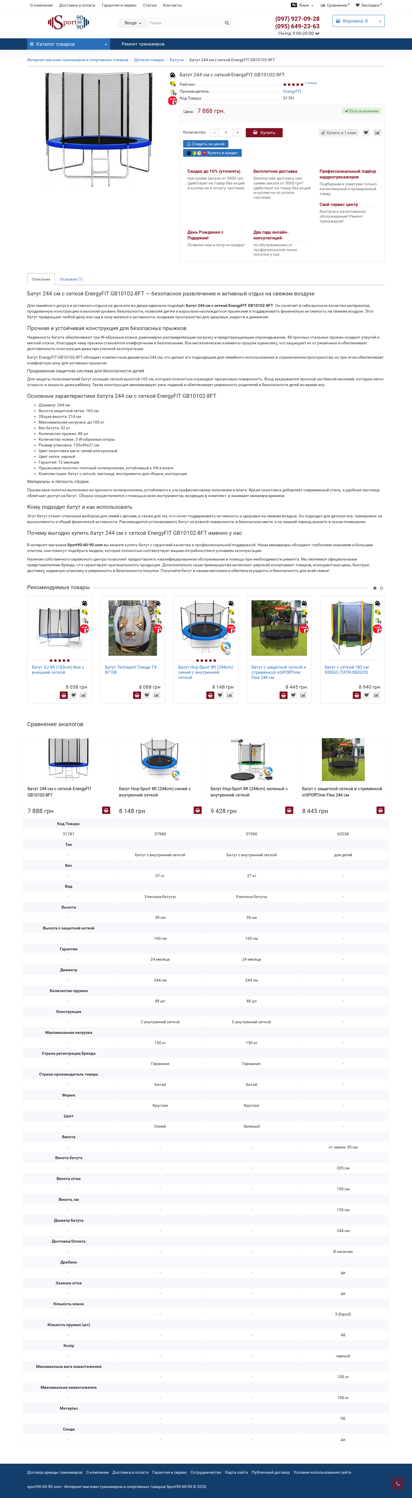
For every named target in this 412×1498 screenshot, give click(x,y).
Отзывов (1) (71, 279)
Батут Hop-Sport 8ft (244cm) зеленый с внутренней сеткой (249, 792)
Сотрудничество (206, 1472)
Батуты (177, 59)
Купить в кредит (212, 152)
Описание (41, 279)
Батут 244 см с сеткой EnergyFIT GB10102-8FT (59, 792)
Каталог (68, 42)
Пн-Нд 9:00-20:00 (299, 33)
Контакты (172, 5)
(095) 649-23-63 (297, 26)
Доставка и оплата (77, 5)
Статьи (150, 5)
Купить (264, 132)
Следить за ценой (206, 144)
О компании (41, 5)
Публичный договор (271, 1472)
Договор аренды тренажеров (54, 1472)
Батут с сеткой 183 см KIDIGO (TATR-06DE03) (347, 670)
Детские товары (149, 59)
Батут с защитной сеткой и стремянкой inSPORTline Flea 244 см (278, 672)
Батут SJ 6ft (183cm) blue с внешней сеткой (58, 670)
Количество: (194, 132)
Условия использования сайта (322, 1472)
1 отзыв (310, 83)
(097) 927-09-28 (297, 18)
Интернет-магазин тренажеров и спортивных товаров (77, 59)
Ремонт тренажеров (143, 44)
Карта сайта (236, 1472)
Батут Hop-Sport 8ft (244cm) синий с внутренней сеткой (205, 672)
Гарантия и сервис (119, 5)
